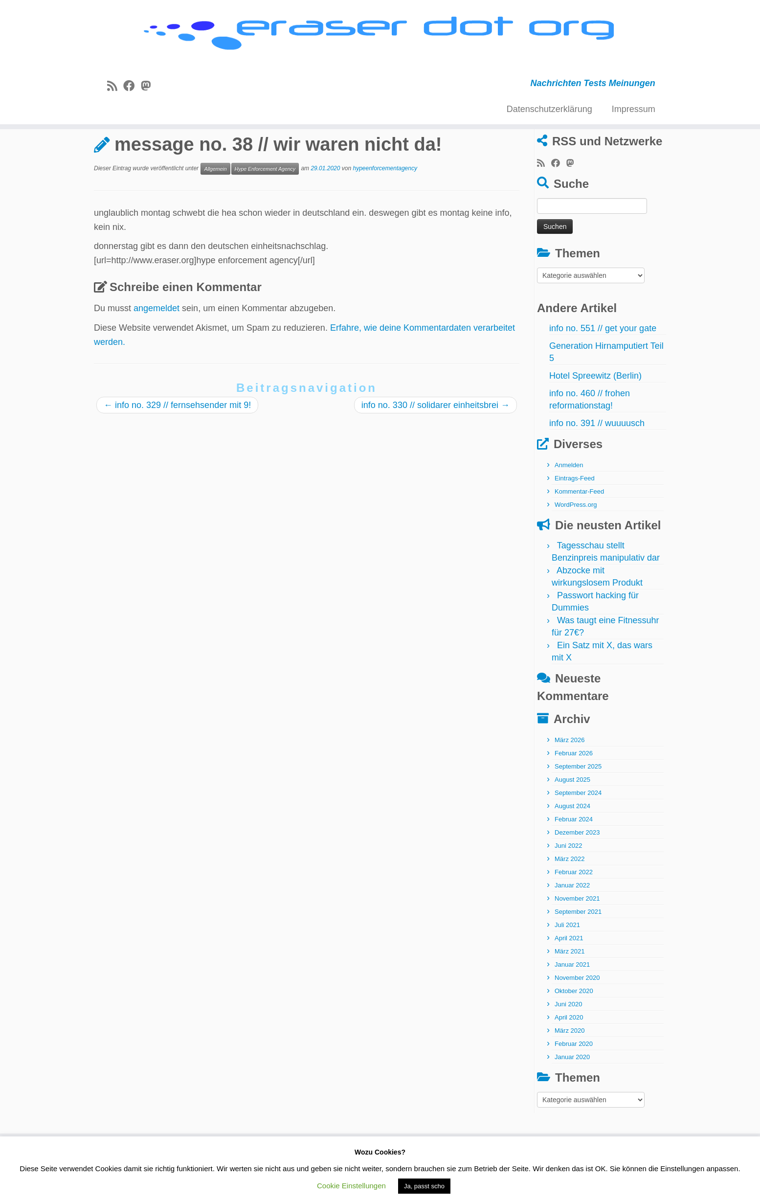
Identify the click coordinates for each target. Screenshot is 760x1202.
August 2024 (572, 844)
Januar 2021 (572, 1002)
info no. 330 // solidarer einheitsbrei (435, 443)
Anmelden (569, 503)
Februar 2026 (574, 791)
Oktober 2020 (574, 1029)
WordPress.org (576, 542)
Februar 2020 (574, 1082)
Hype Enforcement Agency (265, 206)
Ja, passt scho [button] (424, 1186)
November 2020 (577, 1016)
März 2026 (569, 778)
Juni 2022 (568, 883)
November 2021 (577, 936)
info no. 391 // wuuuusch (597, 461)
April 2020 (569, 1055)
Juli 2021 (567, 963)
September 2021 (578, 949)
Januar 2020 (572, 1095)
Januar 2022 (572, 923)
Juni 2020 (568, 1042)
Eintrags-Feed (575, 516)
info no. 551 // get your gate (602, 366)
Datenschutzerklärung (549, 114)
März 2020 (569, 1068)
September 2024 (578, 831)
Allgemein (141, 153)
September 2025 (578, 804)
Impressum (633, 114)
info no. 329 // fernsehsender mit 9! (177, 443)
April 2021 (569, 976)
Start (103, 153)
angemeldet (156, 346)
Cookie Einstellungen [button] (351, 1185)
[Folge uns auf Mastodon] (149, 91)
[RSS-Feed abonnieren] (115, 91)
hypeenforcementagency (385, 206)
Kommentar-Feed (579, 529)
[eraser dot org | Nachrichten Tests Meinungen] (380, 38)
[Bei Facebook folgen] (132, 91)
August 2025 (572, 817)
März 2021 (569, 989)
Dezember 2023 (577, 870)
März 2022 (569, 897)
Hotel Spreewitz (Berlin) (595, 414)
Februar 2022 (574, 910)
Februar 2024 (574, 857)
